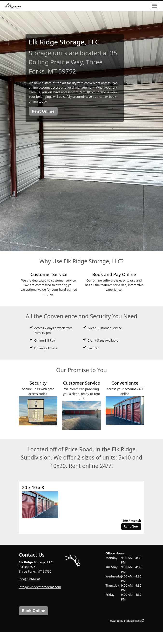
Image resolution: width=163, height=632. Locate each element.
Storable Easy (134, 620)
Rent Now (131, 526)
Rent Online (43, 111)
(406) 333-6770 (29, 579)
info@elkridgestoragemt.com (40, 587)
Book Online (33, 610)
